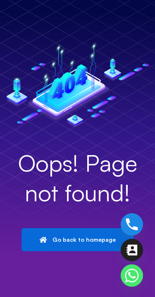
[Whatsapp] (132, 275)
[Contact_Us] (132, 250)
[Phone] (132, 224)
